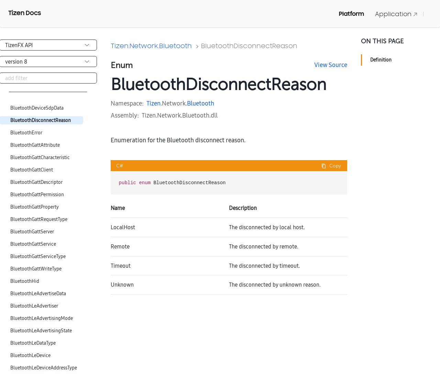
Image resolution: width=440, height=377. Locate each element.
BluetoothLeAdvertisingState (41, 331)
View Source (330, 64)
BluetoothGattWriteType (36, 269)
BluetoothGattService (33, 244)
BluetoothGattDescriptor (36, 182)
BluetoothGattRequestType (38, 219)
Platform (351, 14)
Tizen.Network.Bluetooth (151, 46)
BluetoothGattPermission (37, 195)
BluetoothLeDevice (30, 355)
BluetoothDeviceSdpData (37, 108)
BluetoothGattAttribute (35, 145)
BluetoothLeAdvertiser (34, 306)
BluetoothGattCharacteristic (40, 157)
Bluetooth (200, 103)
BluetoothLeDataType (33, 343)
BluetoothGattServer (32, 232)
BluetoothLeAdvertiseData (38, 294)
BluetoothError (26, 133)
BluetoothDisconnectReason (40, 120)
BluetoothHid (24, 281)
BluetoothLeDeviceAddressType (43, 368)
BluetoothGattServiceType (38, 256)
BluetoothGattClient (31, 170)
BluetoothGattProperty (34, 207)
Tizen (153, 103)
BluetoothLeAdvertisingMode (41, 318)
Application (396, 14)
